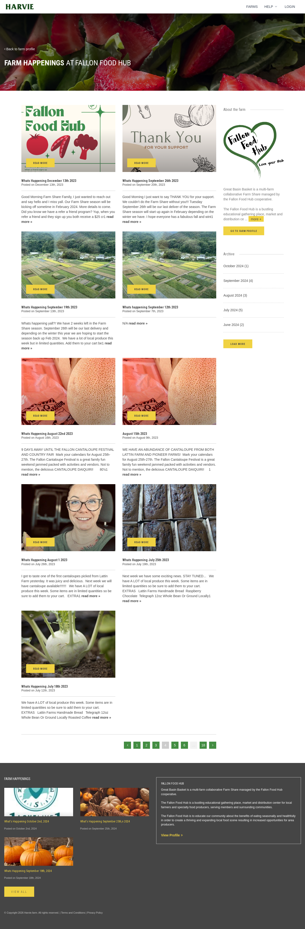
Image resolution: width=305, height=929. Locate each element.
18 (203, 745)
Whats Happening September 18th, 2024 (28, 871)
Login (290, 7)
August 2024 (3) (235, 295)
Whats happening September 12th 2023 (150, 307)
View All (19, 891)
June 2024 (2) (233, 325)
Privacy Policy (95, 912)
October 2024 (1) (236, 266)
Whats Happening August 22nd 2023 (47, 434)
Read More (40, 163)
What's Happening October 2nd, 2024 (26, 821)
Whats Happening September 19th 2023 (49, 307)
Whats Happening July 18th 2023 (44, 686)
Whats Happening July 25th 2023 (145, 560)
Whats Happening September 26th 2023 (150, 181)
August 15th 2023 (134, 434)
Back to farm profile (19, 49)
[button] (237, 343)
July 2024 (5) (233, 310)
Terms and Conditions (73, 912)
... (254, 219)
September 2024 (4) (238, 281)
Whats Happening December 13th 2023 (48, 181)
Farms (252, 7)
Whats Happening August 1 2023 (44, 560)
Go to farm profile (243, 231)
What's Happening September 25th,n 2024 (105, 821)
